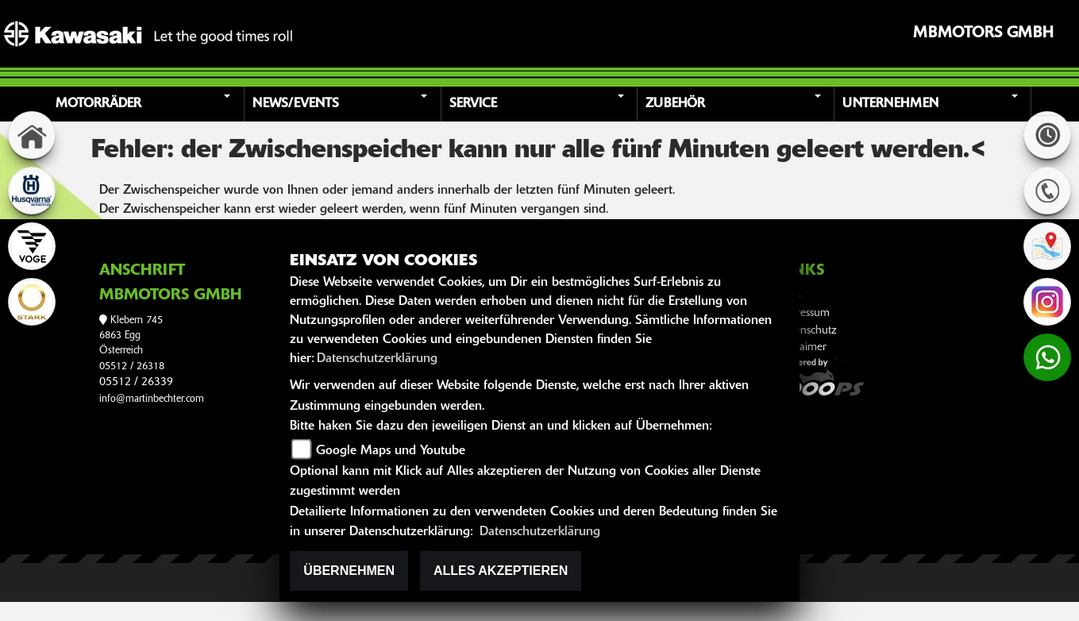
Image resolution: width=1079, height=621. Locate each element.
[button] (148, 104)
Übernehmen (349, 570)
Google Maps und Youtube (390, 451)
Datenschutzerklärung (377, 359)
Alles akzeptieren (501, 570)
